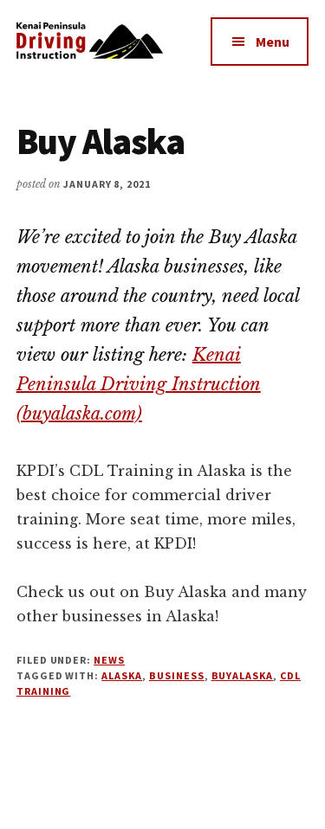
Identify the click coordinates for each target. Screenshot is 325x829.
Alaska (121, 675)
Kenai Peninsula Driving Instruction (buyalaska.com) (138, 384)
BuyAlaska (242, 675)
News (109, 659)
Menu (272, 41)
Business (177, 675)
